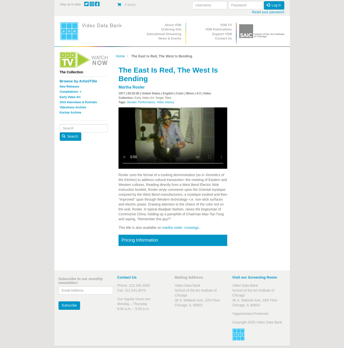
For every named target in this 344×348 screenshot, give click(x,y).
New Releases (69, 86)
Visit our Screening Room (254, 277)
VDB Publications (218, 29)
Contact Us (223, 38)
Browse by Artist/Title (78, 81)
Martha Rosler (132, 87)
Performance (146, 102)
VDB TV (226, 25)
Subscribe (69, 305)
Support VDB (222, 34)
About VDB (173, 25)
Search (70, 136)
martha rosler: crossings (180, 228)
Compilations (71, 91)
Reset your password (268, 12)
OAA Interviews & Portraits (78, 102)
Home (120, 56)
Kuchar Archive (70, 112)
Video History (165, 102)
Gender (131, 102)
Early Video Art (70, 97)
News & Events (169, 38)
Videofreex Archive (73, 107)
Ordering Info (171, 29)
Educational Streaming (164, 34)
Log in (273, 5)
